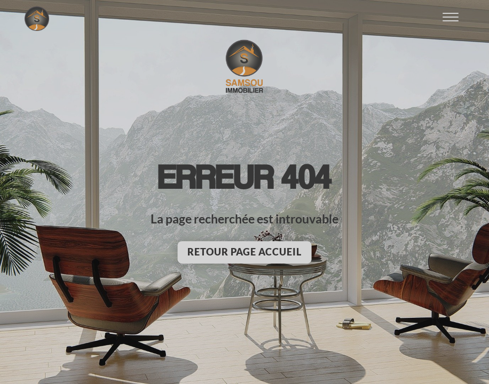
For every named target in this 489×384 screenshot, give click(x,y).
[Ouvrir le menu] (450, 19)
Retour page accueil (244, 252)
